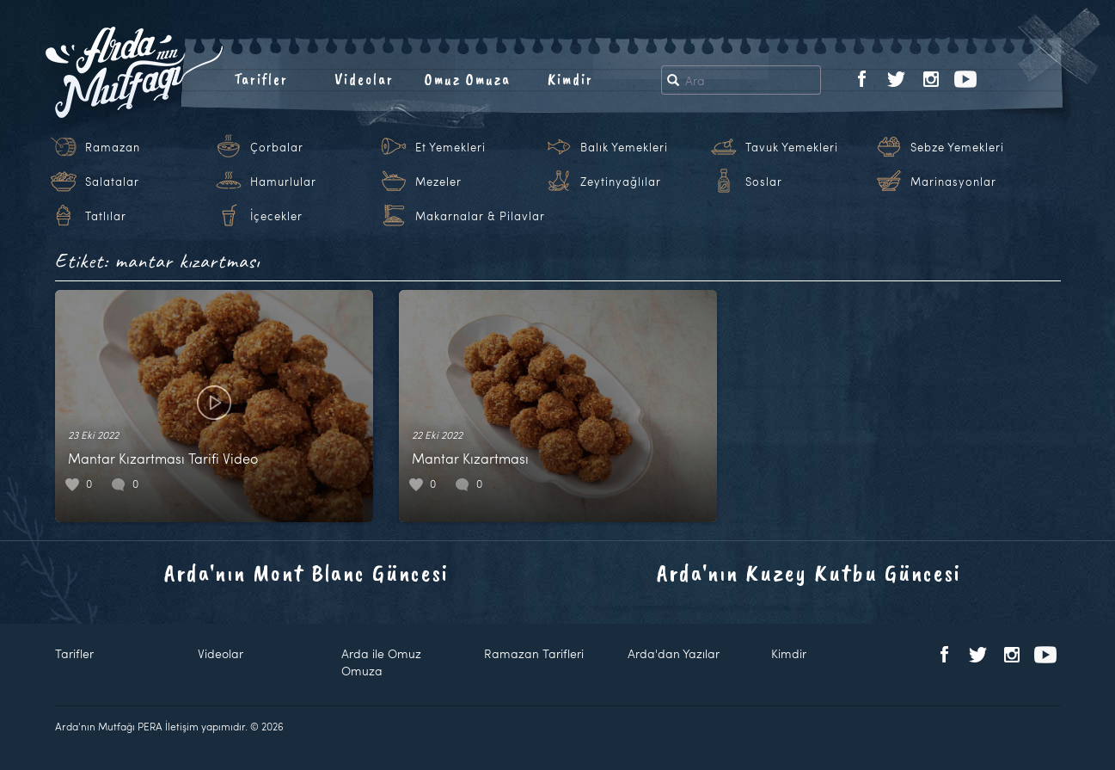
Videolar (364, 79)
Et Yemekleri (450, 147)
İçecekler (276, 216)
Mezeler (438, 181)
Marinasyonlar (953, 181)
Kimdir (570, 79)
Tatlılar (105, 216)
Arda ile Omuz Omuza (381, 662)
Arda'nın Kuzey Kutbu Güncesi (809, 572)
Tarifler (261, 79)
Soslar (763, 181)
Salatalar (112, 181)
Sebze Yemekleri (957, 147)
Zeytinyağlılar (620, 181)
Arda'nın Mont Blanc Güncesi (306, 572)
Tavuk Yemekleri (791, 147)
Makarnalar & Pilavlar (480, 216)
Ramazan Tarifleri (534, 653)
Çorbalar (276, 147)
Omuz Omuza (468, 79)
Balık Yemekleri (624, 147)
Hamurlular (283, 181)
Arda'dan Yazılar (674, 653)
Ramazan (112, 147)
